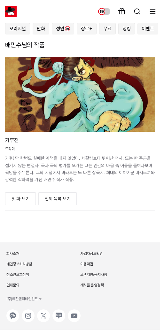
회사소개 (12, 253)
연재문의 (12, 285)
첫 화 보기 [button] (20, 198)
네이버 (58, 312)
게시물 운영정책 (92, 285)
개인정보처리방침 (19, 264)
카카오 (12, 312)
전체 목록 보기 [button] (57, 198)
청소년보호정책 (17, 274)
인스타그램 (28, 312)
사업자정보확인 (91, 253)
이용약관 (86, 264)
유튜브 (73, 312)
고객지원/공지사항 (93, 274)
